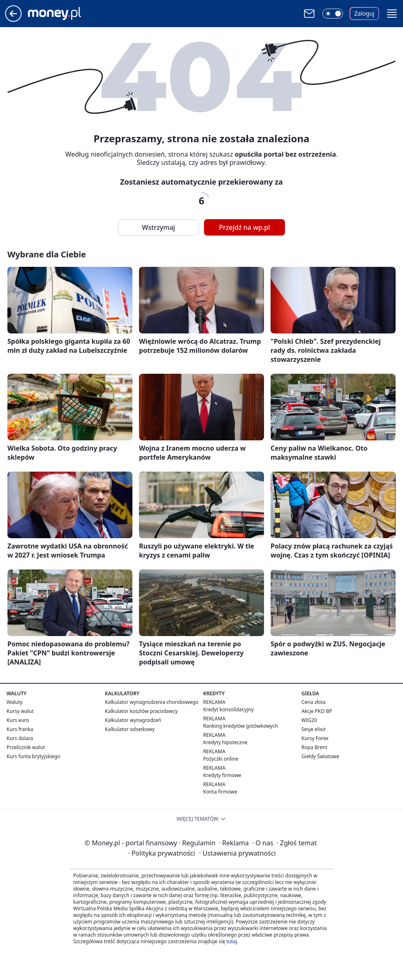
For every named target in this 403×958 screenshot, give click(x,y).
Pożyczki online (220, 758)
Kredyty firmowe (222, 775)
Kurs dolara (20, 738)
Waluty (15, 702)
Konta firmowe (220, 791)
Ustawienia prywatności (237, 853)
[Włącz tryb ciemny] (332, 14)
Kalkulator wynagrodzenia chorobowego (151, 702)
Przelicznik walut (26, 747)
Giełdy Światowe (320, 756)
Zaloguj (364, 13)
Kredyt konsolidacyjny (228, 709)
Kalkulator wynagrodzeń (133, 720)
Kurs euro (18, 720)
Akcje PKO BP (316, 711)
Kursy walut (20, 711)
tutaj (231, 941)
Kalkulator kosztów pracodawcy (141, 711)
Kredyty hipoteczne (225, 742)
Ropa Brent (314, 747)
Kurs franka (20, 729)
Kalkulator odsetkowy (130, 729)
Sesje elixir (313, 729)
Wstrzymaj (158, 227)
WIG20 (309, 720)
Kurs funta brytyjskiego (33, 756)
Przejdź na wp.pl (244, 227)
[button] (391, 13)
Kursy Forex (315, 738)
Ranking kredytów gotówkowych (240, 725)
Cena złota (313, 702)
